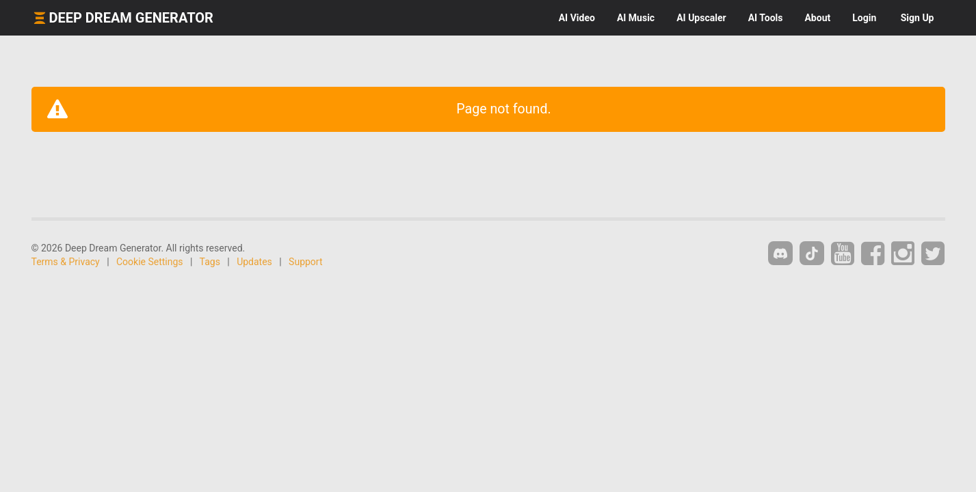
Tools (765, 17)
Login (864, 17)
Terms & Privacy (65, 261)
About (817, 17)
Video (577, 17)
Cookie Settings (149, 261)
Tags (210, 261)
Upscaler (701, 17)
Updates (254, 261)
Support (305, 261)
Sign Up (917, 17)
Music (636, 17)
